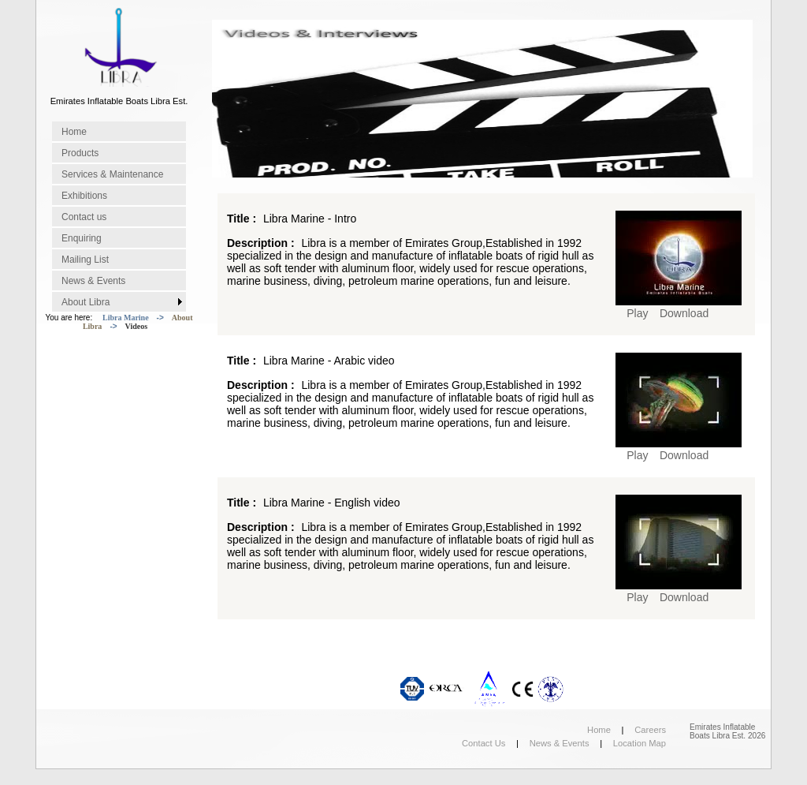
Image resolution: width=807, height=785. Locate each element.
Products (80, 153)
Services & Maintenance (112, 174)
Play (637, 313)
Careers (650, 730)
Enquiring (81, 238)
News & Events (93, 280)
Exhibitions (84, 195)
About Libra (85, 302)
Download (684, 313)
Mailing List (85, 259)
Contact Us (483, 743)
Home (74, 131)
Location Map (639, 743)
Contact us (83, 216)
